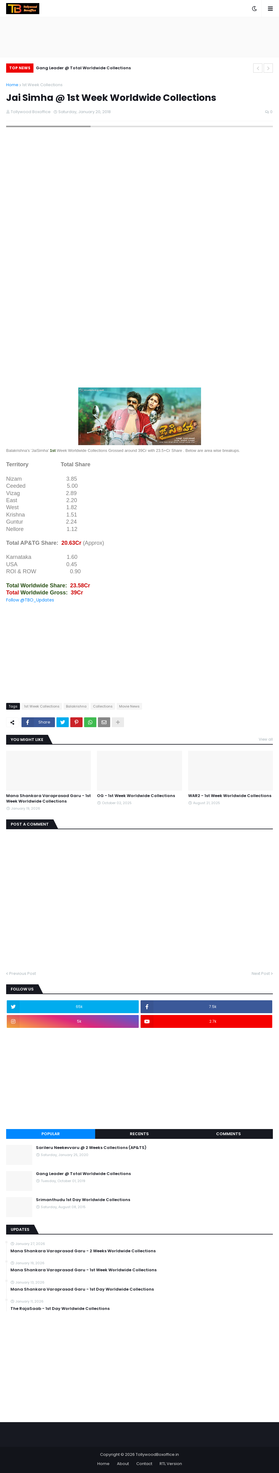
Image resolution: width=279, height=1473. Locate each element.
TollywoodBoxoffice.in (157, 1454)
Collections (103, 706)
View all (266, 739)
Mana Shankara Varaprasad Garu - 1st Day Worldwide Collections (82, 1289)
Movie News (129, 706)
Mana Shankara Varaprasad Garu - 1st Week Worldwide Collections (48, 798)
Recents (139, 1134)
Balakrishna (76, 706)
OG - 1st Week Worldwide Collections (136, 796)
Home (12, 85)
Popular (50, 1134)
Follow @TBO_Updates (30, 600)
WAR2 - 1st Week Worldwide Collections (229, 796)
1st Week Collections (42, 85)
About (123, 1464)
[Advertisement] (139, 338)
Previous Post (22, 973)
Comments (228, 1134)
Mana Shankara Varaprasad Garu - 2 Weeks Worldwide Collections (83, 1251)
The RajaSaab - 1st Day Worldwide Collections (60, 1308)
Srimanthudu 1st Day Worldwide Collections (83, 1200)
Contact (144, 1464)
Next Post (261, 973)
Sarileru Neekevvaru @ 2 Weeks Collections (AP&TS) (91, 1148)
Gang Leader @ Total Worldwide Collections (83, 68)
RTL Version (171, 1464)
